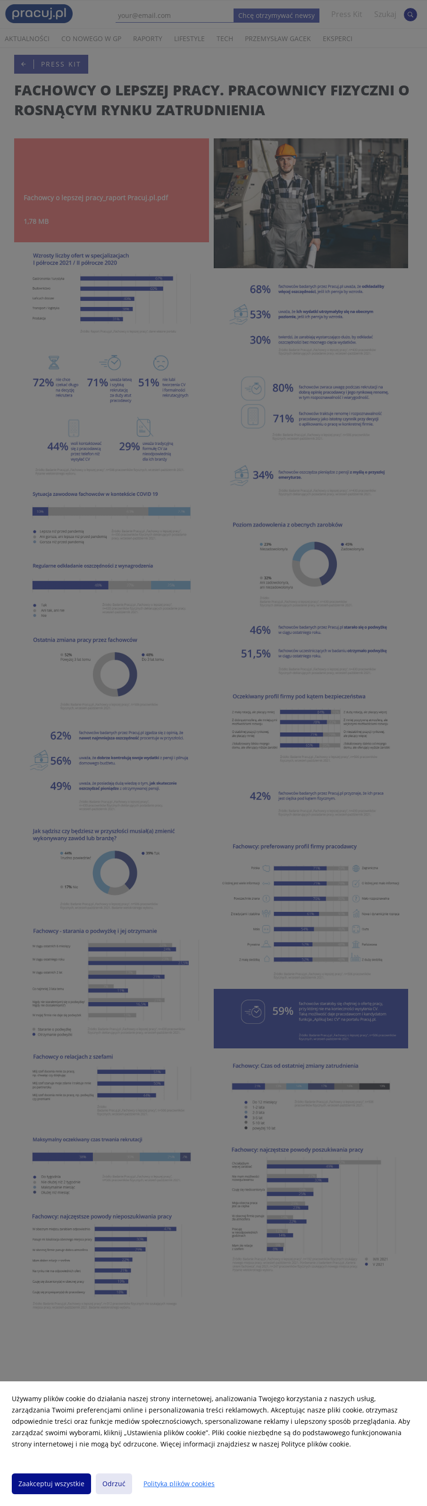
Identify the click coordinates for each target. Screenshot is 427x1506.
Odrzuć (114, 1483)
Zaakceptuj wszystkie (51, 1483)
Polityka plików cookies (179, 1483)
